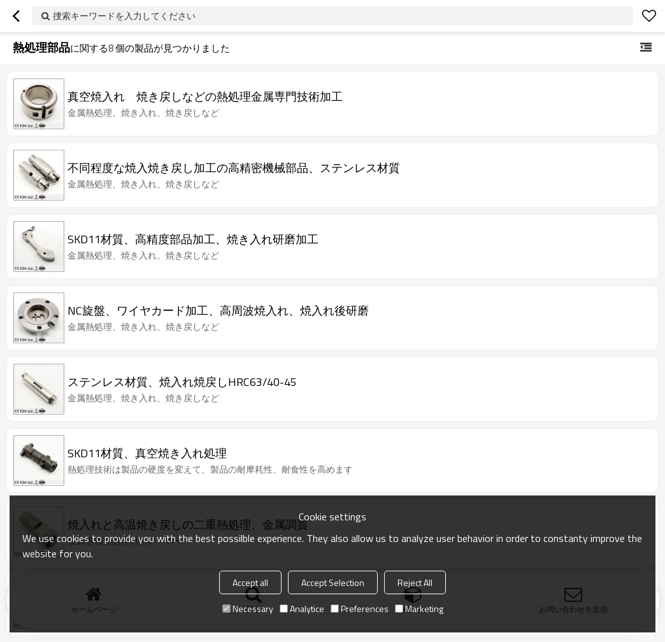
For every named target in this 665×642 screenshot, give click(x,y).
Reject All (415, 582)
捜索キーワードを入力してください (124, 15)
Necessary (247, 608)
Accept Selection (332, 582)
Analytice (302, 608)
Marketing (419, 608)
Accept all (250, 582)
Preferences (360, 608)
